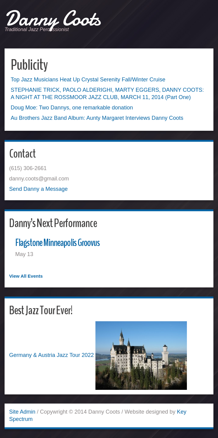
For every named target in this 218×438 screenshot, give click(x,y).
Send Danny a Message (38, 189)
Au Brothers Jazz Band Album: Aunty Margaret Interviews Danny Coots (97, 118)
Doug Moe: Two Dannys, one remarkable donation (72, 108)
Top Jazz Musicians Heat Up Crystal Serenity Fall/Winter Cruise (88, 80)
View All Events (26, 275)
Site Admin (22, 411)
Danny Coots (53, 18)
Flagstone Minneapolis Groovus (60, 242)
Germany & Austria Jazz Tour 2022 (51, 355)
